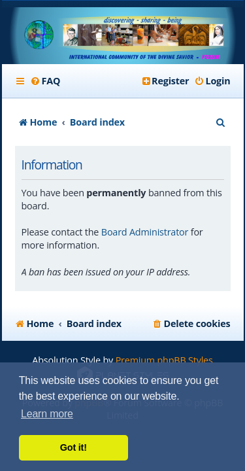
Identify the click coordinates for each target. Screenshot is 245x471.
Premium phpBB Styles (164, 360)
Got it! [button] (73, 447)
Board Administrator (144, 232)
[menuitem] (45, 81)
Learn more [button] (47, 413)
